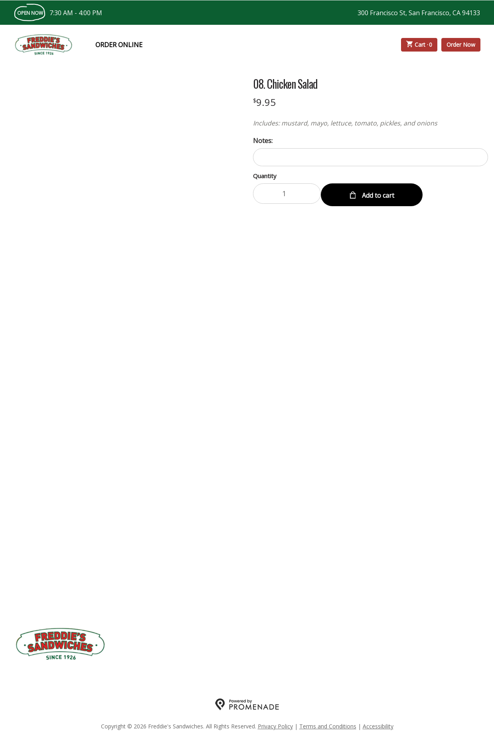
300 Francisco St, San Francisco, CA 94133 (419, 12)
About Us (213, 644)
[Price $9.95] (264, 102)
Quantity (265, 176)
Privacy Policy (275, 726)
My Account (167, 644)
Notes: (263, 140)
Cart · (419, 45)
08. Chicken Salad (285, 84)
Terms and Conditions (327, 726)
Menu (128, 644)
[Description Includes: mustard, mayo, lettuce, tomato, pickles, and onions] (370, 123)
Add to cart (377, 193)
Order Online (118, 44)
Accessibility (378, 726)
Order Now (461, 44)
